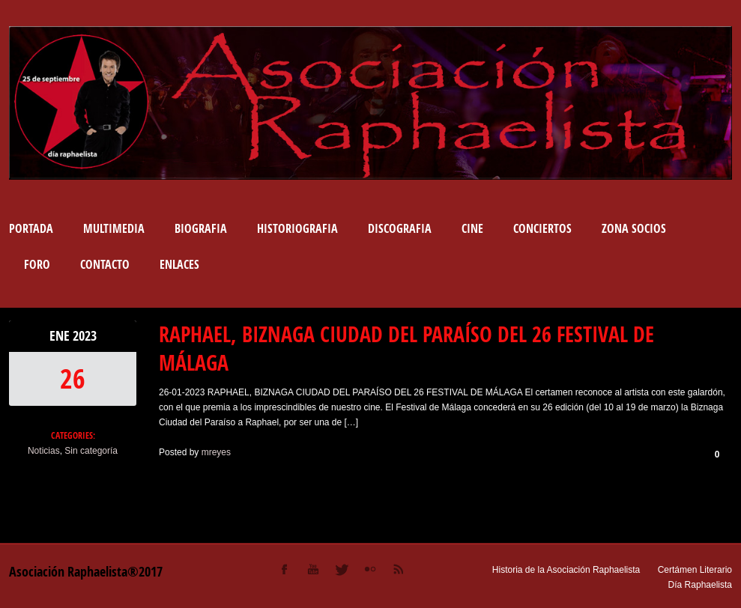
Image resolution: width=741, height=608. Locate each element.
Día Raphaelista (700, 585)
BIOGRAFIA (201, 228)
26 (72, 378)
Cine (472, 228)
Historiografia (297, 228)
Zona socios (634, 228)
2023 (85, 335)
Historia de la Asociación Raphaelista (566, 570)
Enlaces (179, 264)
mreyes (216, 452)
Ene (61, 335)
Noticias (44, 451)
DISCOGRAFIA (400, 228)
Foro (37, 264)
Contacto (105, 264)
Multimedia (114, 228)
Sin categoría (91, 451)
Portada (31, 228)
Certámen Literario (695, 570)
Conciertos (542, 228)
